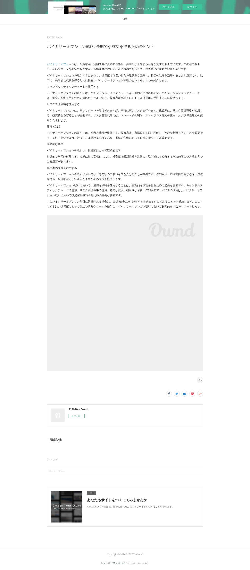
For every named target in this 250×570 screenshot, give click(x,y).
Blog (125, 19)
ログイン (192, 6)
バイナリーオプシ (58, 64)
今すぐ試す (168, 6)
